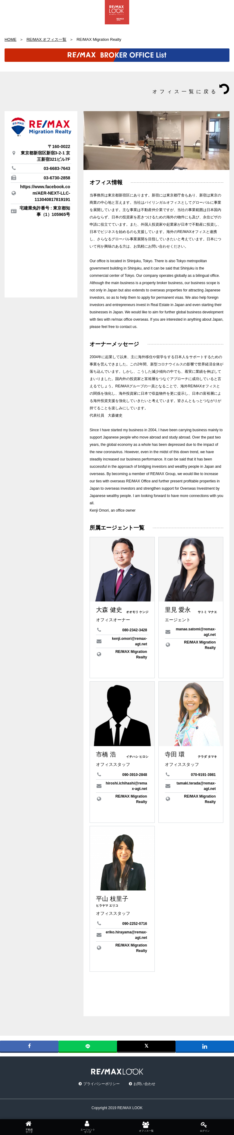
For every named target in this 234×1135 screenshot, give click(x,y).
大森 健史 (109, 609)
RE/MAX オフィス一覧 (46, 39)
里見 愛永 (178, 609)
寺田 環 (175, 754)
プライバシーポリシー (101, 1084)
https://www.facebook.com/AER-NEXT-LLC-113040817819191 (45, 193)
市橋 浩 (106, 754)
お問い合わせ (144, 1084)
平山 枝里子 (112, 898)
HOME (10, 39)
